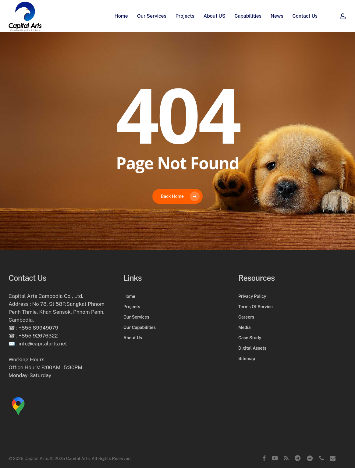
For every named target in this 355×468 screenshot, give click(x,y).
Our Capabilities (139, 327)
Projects (131, 306)
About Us (132, 337)
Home (129, 296)
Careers (246, 317)
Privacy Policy (252, 296)
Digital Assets (252, 348)
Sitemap (246, 358)
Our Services (136, 317)
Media (244, 327)
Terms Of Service (255, 306)
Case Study (249, 337)
